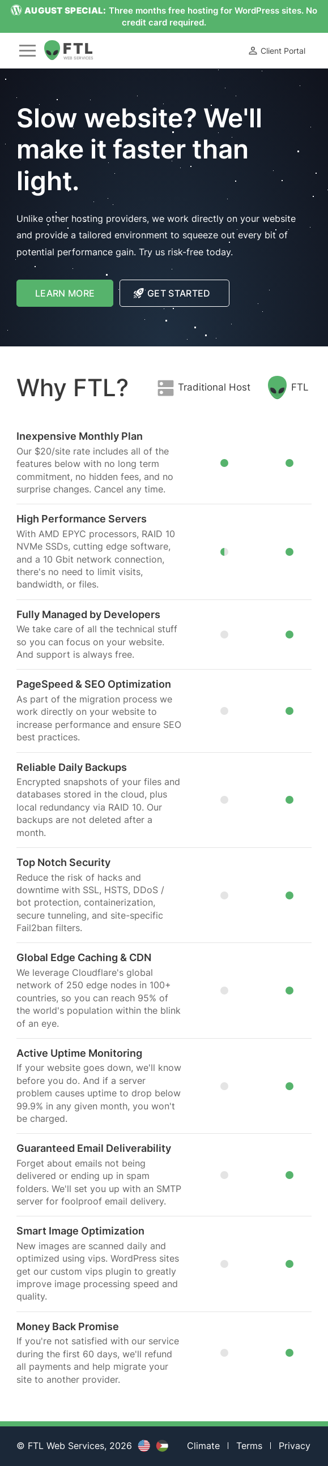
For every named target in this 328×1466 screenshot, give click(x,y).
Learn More (74, 297)
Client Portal (276, 51)
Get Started (172, 293)
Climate (203, 1445)
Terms (249, 1445)
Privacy (294, 1445)
